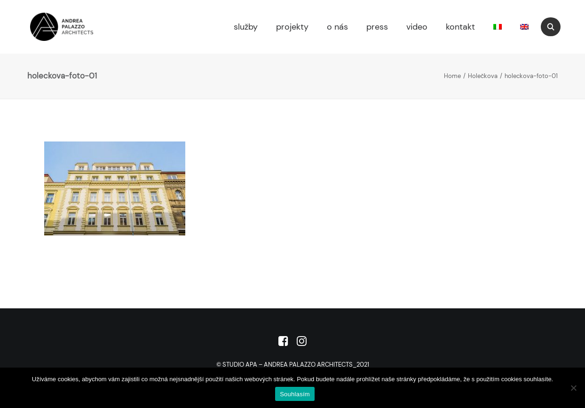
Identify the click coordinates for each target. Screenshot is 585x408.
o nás (337, 26)
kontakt (460, 26)
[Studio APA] (47, 27)
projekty (292, 26)
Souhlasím (295, 394)
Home (452, 76)
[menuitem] (244, 27)
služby (246, 26)
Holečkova (483, 76)
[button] (555, 27)
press (377, 26)
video (416, 26)
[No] (573, 387)
